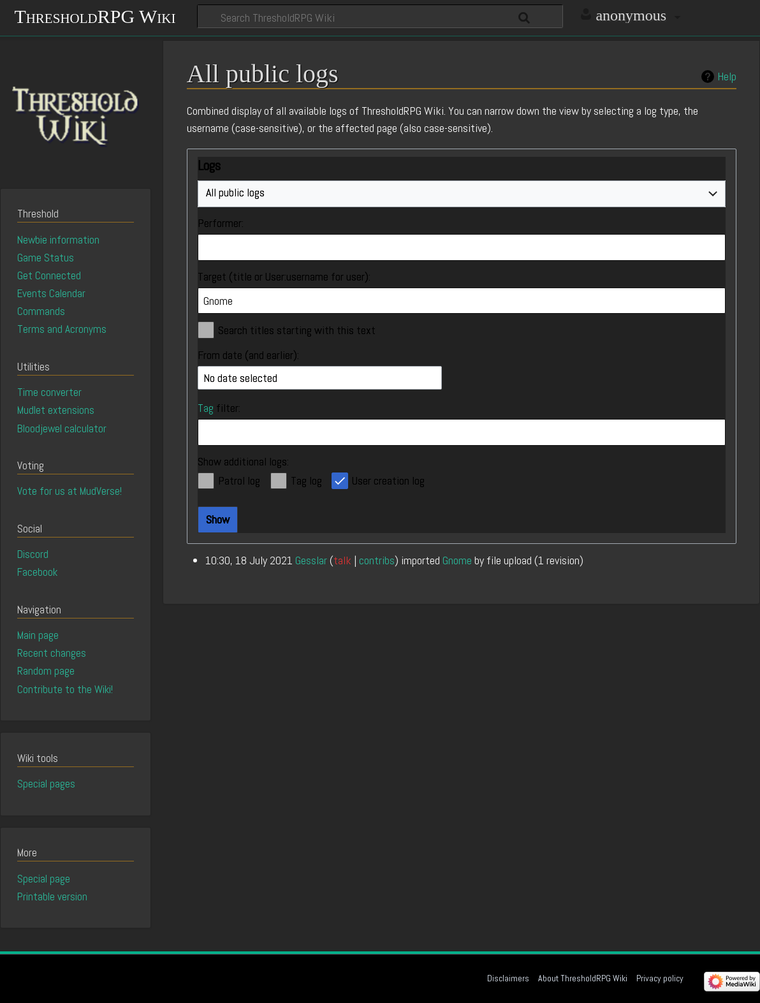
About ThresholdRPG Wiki (582, 978)
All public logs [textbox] (235, 192)
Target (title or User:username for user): (284, 276)
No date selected (240, 377)
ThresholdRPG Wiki (94, 15)
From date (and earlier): (248, 355)
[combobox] (462, 193)
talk (342, 560)
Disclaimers (508, 978)
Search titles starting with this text (297, 330)
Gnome (457, 560)
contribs (377, 560)
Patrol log (239, 480)
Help (726, 76)
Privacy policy (659, 978)
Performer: (221, 223)
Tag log (306, 480)
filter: (219, 407)
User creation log (388, 480)
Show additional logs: (243, 461)
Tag (206, 407)
